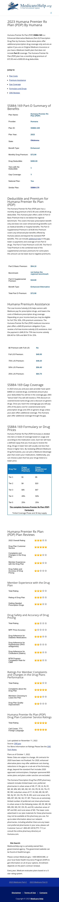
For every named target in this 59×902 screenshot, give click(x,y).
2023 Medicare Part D (39, 882)
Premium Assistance (17, 80)
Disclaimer (16, 893)
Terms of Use (30, 893)
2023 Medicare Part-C (18, 882)
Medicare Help (37, 898)
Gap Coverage (15, 84)
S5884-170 (35, 188)
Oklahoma (35, 140)
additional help (35, 239)
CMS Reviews (14, 93)
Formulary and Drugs (18, 88)
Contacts (43, 893)
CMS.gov (17, 743)
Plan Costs (13, 76)
